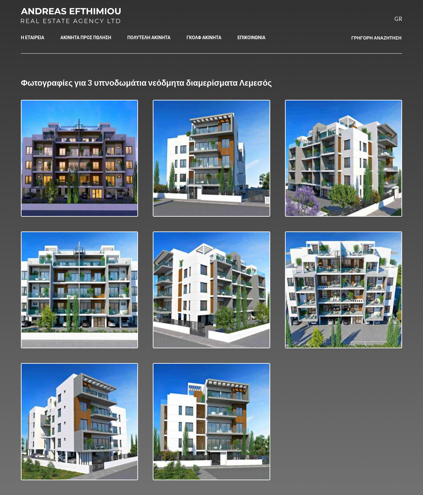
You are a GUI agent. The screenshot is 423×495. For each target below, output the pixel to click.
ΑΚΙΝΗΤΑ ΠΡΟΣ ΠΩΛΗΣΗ (85, 37)
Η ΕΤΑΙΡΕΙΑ (32, 37)
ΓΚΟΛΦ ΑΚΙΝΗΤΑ (204, 37)
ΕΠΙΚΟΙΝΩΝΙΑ (251, 37)
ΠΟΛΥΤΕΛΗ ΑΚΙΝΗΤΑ (148, 37)
